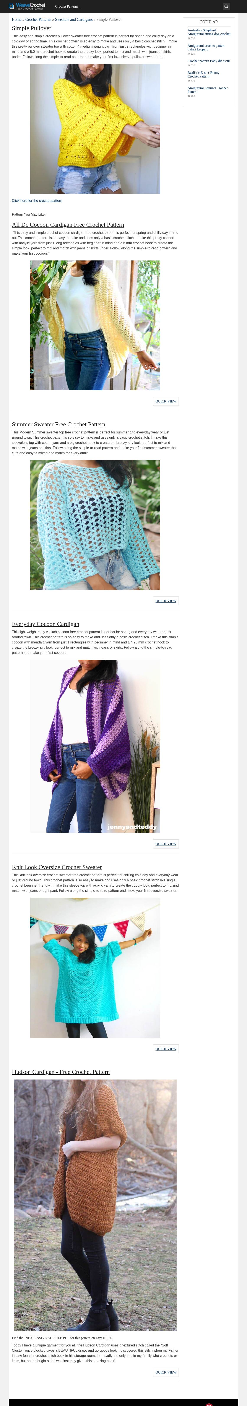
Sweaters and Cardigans (74, 19)
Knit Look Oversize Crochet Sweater (57, 861)
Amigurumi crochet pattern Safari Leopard (206, 47)
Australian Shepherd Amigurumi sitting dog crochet (209, 32)
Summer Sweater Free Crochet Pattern (58, 422)
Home (16, 19)
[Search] (226, 6)
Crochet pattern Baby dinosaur (209, 61)
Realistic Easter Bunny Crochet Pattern (203, 74)
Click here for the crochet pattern (37, 200)
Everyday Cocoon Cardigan (45, 620)
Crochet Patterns (66, 6)
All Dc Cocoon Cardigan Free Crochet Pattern (68, 224)
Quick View (166, 400)
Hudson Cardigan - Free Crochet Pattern (61, 1063)
